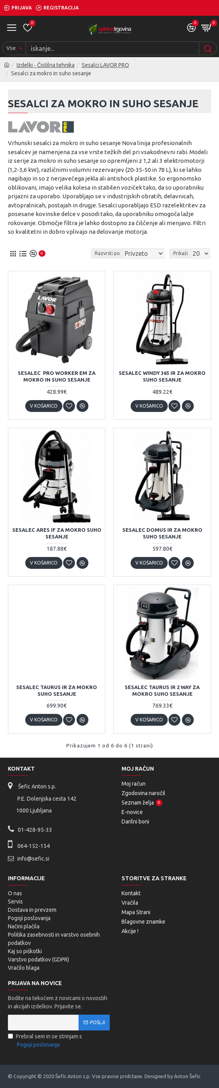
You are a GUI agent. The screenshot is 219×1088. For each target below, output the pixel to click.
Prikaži (180, 253)
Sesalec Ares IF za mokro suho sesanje (56, 533)
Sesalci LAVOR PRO (105, 65)
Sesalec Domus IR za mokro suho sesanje (162, 533)
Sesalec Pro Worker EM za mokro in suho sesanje (56, 376)
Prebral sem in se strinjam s (45, 1041)
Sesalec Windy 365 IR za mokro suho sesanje (162, 376)
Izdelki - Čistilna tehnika (46, 65)
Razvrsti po (107, 253)
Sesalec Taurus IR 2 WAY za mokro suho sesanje (162, 690)
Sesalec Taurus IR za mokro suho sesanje (56, 690)
